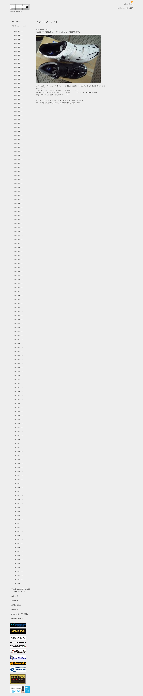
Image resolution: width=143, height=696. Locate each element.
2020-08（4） (19, 243)
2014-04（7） (19, 547)
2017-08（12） (19, 387)
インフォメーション (19, 26)
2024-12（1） (19, 71)
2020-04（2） (19, 259)
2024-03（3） (19, 103)
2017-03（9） (19, 407)
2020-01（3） (19, 271)
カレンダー (15, 596)
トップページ (16, 21)
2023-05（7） (19, 139)
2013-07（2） (19, 583)
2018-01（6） (19, 367)
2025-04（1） (19, 59)
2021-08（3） (19, 199)
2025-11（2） (19, 39)
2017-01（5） (19, 415)
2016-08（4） (19, 435)
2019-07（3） (19, 295)
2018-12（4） (19, 323)
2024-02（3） (19, 107)
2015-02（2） (19, 507)
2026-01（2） (19, 35)
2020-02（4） (19, 267)
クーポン (14, 609)
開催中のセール (17, 618)
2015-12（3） (19, 467)
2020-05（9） (19, 255)
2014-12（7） (19, 515)
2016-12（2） (19, 419)
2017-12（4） (19, 371)
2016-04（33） (19, 451)
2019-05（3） (19, 303)
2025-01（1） (19, 67)
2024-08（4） (19, 87)
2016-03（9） (19, 455)
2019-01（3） (19, 319)
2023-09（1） (19, 123)
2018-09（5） (19, 335)
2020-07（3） (19, 247)
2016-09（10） (19, 431)
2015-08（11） (19, 483)
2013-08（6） (19, 579)
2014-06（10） (19, 539)
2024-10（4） (19, 79)
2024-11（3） (19, 75)
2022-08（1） (19, 167)
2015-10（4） (19, 475)
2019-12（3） (19, 275)
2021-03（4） (19, 219)
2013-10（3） (19, 571)
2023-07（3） (19, 131)
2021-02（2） (19, 223)
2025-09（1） (19, 43)
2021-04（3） (19, 215)
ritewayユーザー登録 (19, 614)
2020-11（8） (19, 231)
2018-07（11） (19, 343)
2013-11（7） (19, 567)
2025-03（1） (19, 63)
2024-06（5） (19, 95)
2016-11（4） (19, 423)
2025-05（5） (19, 55)
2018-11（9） (19, 327)
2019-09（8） (19, 287)
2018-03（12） (19, 359)
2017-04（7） (19, 403)
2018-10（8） (19, 331)
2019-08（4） (19, 291)
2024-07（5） (19, 91)
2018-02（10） (19, 363)
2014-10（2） (19, 523)
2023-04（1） (19, 143)
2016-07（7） (19, 439)
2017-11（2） (19, 375)
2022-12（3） (19, 151)
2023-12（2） (19, 111)
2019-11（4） (19, 279)
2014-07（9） (19, 535)
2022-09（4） (19, 163)
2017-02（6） (19, 411)
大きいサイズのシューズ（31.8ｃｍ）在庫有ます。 (58, 32)
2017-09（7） (19, 383)
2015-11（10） (19, 471)
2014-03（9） (19, 551)
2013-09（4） (19, 575)
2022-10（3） (19, 159)
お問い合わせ (16, 605)
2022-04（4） (19, 175)
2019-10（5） (19, 283)
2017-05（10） (19, 399)
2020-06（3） (19, 251)
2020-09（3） (19, 239)
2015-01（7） (19, 511)
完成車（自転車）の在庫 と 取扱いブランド (20, 590)
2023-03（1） (19, 147)
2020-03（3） (19, 263)
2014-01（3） (19, 559)
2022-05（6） (19, 171)
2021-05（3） (19, 211)
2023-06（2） (19, 135)
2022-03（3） (19, 179)
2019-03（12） (19, 311)
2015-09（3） (19, 479)
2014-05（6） (19, 543)
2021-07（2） (19, 203)
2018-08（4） (19, 339)
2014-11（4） (19, 519)
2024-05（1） (19, 99)
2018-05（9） (19, 351)
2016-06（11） (19, 443)
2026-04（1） (19, 31)
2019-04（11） (19, 307)
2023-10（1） (19, 119)
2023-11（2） (19, 115)
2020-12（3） (19, 227)
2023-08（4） (19, 127)
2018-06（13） (19, 347)
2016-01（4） (19, 463)
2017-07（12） (19, 391)
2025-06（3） (19, 51)
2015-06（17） (19, 491)
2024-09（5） (19, 83)
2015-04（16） (19, 499)
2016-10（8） (19, 427)
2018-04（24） (19, 355)
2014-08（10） (19, 531)
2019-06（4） (19, 299)
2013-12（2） (19, 563)
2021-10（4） (19, 191)
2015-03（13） (19, 503)
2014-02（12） (19, 555)
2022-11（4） (19, 155)
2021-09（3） (19, 195)
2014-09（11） (19, 527)
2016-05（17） (19, 447)
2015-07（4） (19, 487)
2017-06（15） (19, 395)
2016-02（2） (19, 459)
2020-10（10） (19, 235)
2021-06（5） (19, 207)
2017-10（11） (19, 379)
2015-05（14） (19, 495)
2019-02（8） (19, 315)
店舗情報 (14, 600)
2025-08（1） (19, 47)
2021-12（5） (19, 183)
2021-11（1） (19, 187)
